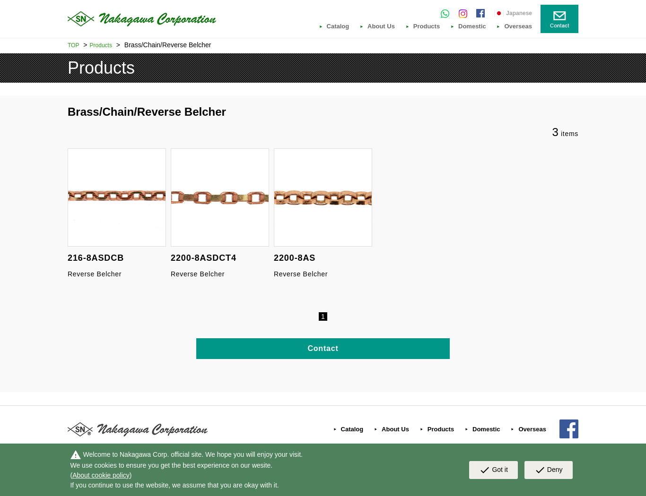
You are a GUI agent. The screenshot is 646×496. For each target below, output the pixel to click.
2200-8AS (294, 258)
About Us (381, 26)
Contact (322, 348)
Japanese (519, 13)
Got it (493, 470)
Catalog (338, 26)
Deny (548, 470)
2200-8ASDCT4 (203, 258)
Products (426, 26)
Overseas (518, 26)
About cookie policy (101, 475)
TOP (73, 45)
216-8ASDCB (96, 258)
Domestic (472, 26)
